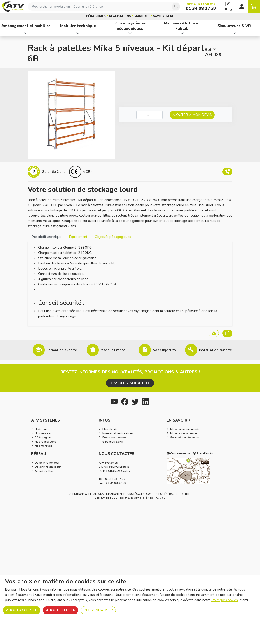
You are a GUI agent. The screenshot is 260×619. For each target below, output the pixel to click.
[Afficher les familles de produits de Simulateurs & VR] (234, 33)
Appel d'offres (44, 471)
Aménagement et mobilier (25, 25)
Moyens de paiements (184, 429)
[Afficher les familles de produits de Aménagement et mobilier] (26, 33)
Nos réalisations (45, 442)
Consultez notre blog (130, 383)
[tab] (46, 236)
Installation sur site (215, 350)
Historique (41, 429)
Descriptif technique (46, 236)
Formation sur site (61, 350)
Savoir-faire (163, 16)
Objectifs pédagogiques (113, 236)
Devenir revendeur (47, 463)
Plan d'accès (203, 453)
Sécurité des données (184, 437)
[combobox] (104, 6)
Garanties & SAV (113, 442)
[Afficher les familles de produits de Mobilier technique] (78, 33)
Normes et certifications (117, 433)
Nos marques (43, 446)
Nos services (43, 433)
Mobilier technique (78, 25)
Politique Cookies (224, 600)
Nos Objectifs (164, 350)
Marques (141, 16)
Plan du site (110, 429)
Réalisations (120, 16)
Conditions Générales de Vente (168, 494)
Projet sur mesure (114, 437)
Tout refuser (60, 610)
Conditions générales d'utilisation (93, 494)
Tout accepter (21, 610)
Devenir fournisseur (48, 467)
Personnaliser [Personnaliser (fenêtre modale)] (98, 610)
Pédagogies (96, 16)
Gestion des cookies (109, 497)
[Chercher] (176, 6)
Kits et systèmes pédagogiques (130, 26)
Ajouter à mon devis (192, 114)
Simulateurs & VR (234, 25)
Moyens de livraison (183, 433)
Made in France (112, 350)
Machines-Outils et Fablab (182, 26)
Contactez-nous (179, 453)
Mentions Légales (132, 494)
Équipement (78, 236)
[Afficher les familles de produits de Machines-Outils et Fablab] (182, 33)
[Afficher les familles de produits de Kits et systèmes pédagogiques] (130, 33)
